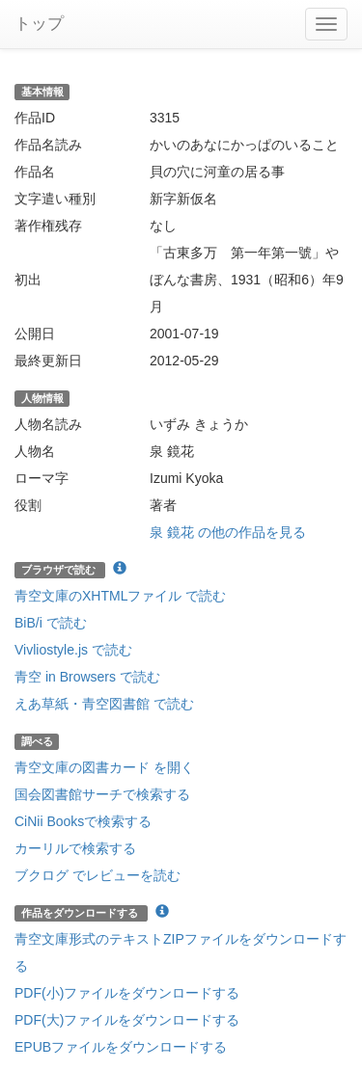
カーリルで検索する (75, 848)
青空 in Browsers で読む (87, 676)
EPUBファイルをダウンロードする (120, 1047)
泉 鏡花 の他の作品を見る (228, 532)
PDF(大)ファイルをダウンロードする (126, 1020)
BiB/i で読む (50, 622)
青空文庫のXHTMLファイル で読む (120, 595)
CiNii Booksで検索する (83, 821)
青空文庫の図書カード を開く (104, 767)
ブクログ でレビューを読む (97, 875)
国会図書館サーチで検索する (102, 794)
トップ (39, 23)
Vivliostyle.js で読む (73, 649)
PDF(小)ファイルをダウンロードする (126, 993)
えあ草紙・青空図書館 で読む (104, 703)
